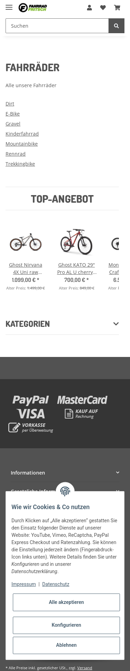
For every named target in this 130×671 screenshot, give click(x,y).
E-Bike (13, 113)
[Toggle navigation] (9, 4)
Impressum (23, 584)
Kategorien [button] (28, 324)
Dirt (10, 103)
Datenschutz (55, 584)
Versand (84, 667)
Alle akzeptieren (66, 602)
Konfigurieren (66, 625)
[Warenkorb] (117, 8)
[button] (89, 8)
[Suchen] (57, 25)
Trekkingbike (20, 163)
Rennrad (16, 153)
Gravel (13, 123)
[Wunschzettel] (103, 8)
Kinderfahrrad (22, 133)
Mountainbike (22, 143)
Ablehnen (66, 645)
